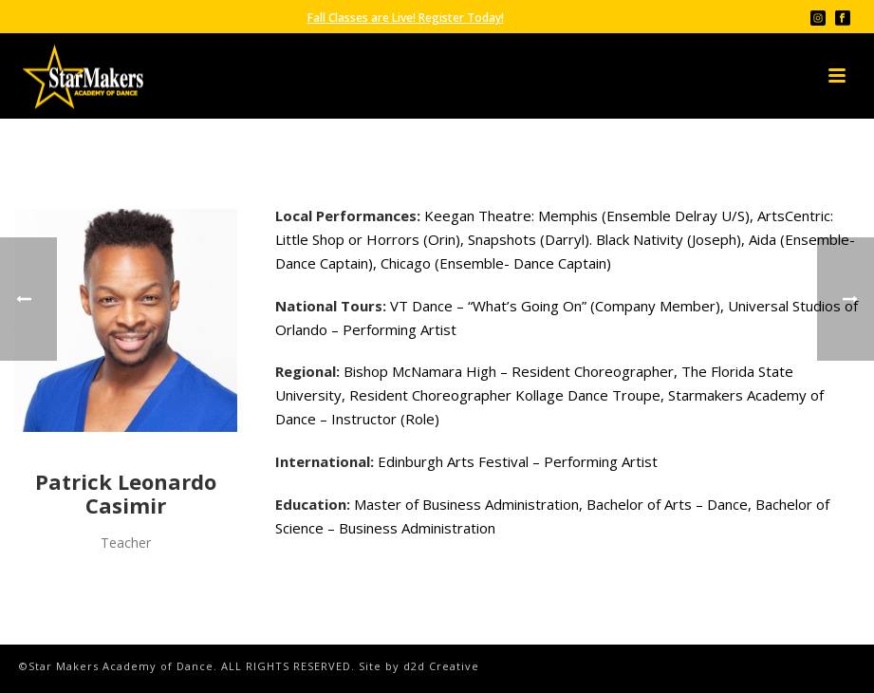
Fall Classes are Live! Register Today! (405, 17)
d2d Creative (441, 666)
